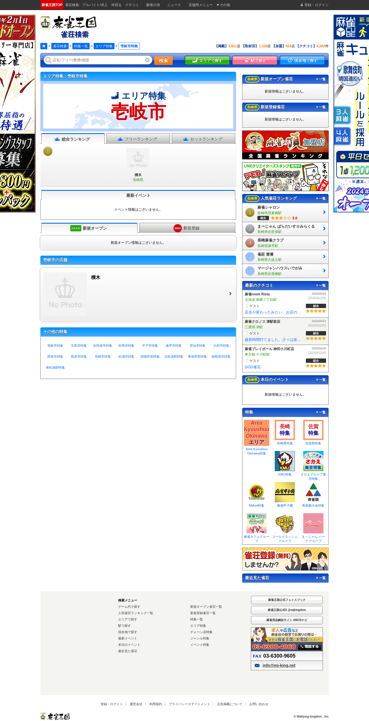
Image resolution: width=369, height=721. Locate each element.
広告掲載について (229, 704)
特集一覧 (81, 46)
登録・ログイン (112, 704)
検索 (163, 60)
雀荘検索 (60, 46)
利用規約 (155, 704)
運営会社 (136, 704)
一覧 (320, 79)
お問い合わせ (258, 704)
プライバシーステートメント (189, 704)
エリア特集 (104, 46)
